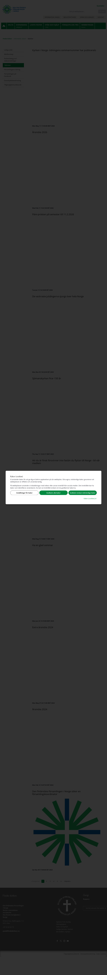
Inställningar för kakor (24, 493)
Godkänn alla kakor (53, 493)
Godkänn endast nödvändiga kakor (82, 493)
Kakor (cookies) (90, 498)
